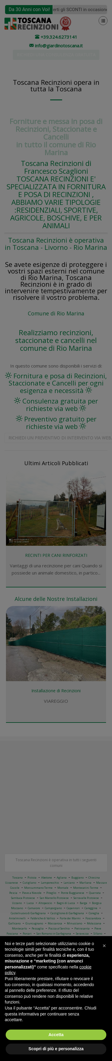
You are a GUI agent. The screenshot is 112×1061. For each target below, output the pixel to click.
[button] (104, 945)
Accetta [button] (56, 1034)
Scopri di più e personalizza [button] (55, 1048)
